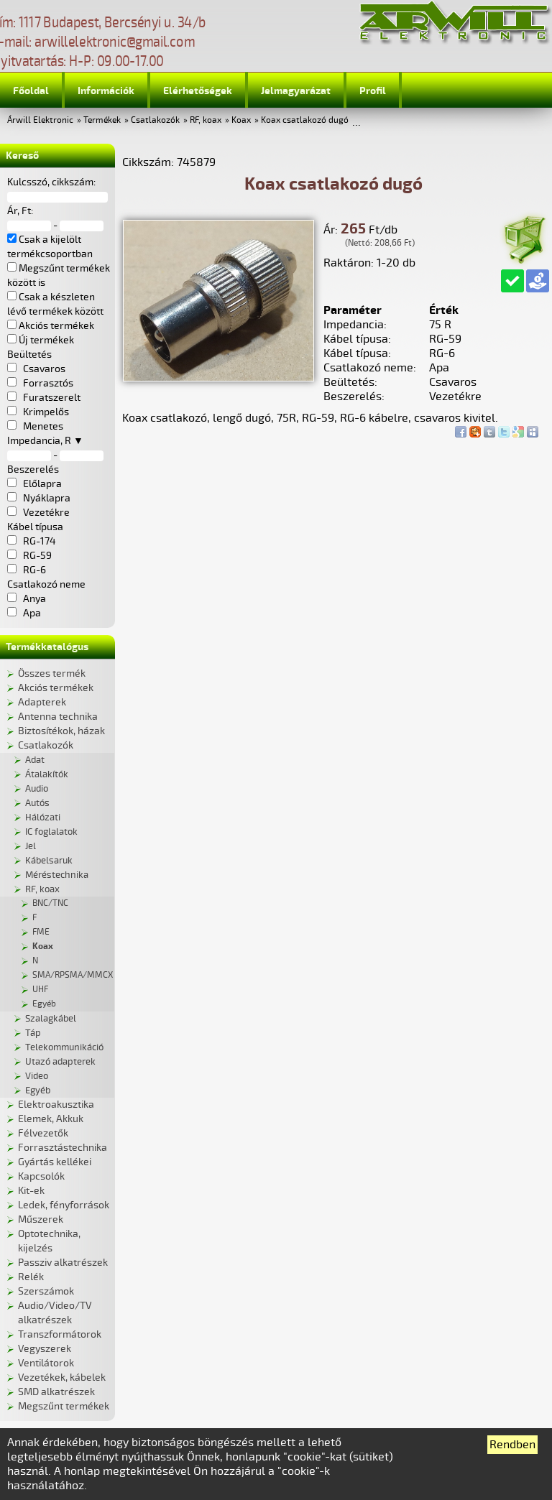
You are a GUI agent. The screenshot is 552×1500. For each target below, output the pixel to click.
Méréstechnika (56, 875)
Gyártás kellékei (54, 1162)
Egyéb (44, 1004)
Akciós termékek (55, 688)
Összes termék (52, 673)
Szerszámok (46, 1291)
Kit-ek (31, 1191)
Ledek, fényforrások (63, 1205)
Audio (36, 789)
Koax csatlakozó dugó (305, 120)
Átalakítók (46, 774)
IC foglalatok (51, 832)
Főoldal (31, 91)
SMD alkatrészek (56, 1392)
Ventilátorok (46, 1363)
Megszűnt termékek (63, 1406)
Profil (372, 91)
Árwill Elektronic (40, 120)
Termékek (102, 120)
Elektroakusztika (56, 1104)
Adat (35, 760)
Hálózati (42, 817)
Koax (241, 120)
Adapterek (42, 702)
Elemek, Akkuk (50, 1119)
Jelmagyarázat (296, 91)
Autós (37, 803)
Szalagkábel (50, 1018)
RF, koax (205, 120)
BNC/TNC (50, 903)
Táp (33, 1033)
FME (41, 932)
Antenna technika (58, 716)
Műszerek (40, 1219)
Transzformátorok (59, 1334)
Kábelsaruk (49, 860)
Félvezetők (43, 1133)
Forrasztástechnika (62, 1148)
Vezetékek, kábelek (62, 1377)
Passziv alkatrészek (63, 1262)
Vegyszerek (44, 1349)
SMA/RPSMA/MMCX (72, 975)
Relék (31, 1277)
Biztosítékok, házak (61, 731)
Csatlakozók (155, 120)
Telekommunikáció (64, 1047)
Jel (30, 846)
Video (36, 1076)
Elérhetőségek (197, 91)
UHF (40, 989)
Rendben (512, 1445)
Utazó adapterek (60, 1062)
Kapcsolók (41, 1176)
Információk (106, 91)
